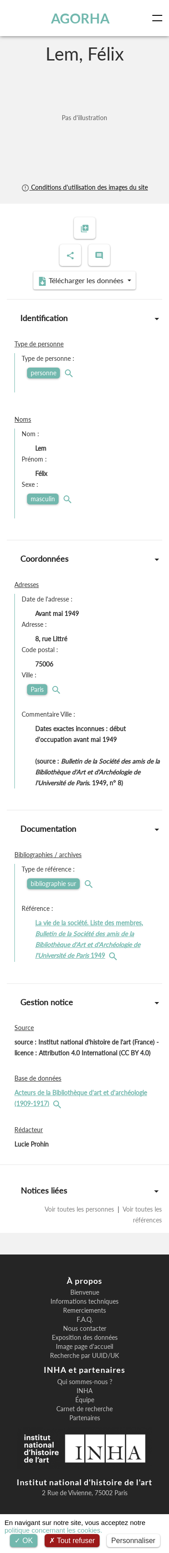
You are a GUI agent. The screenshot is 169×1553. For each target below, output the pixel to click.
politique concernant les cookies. (53, 1530)
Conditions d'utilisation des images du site (84, 187)
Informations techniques (84, 1301)
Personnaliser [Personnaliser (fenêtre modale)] (133, 1540)
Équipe (84, 1400)
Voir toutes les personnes (80, 1209)
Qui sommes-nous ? (84, 1382)
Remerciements (84, 1310)
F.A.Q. (85, 1319)
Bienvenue (84, 1292)
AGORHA (80, 18)
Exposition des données (85, 1337)
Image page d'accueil (84, 1346)
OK (23, 1540)
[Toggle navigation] (159, 18)
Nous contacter (84, 1328)
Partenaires (84, 1418)
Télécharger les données (81, 281)
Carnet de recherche (84, 1409)
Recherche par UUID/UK (84, 1355)
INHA (84, 1391)
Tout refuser (72, 1540)
